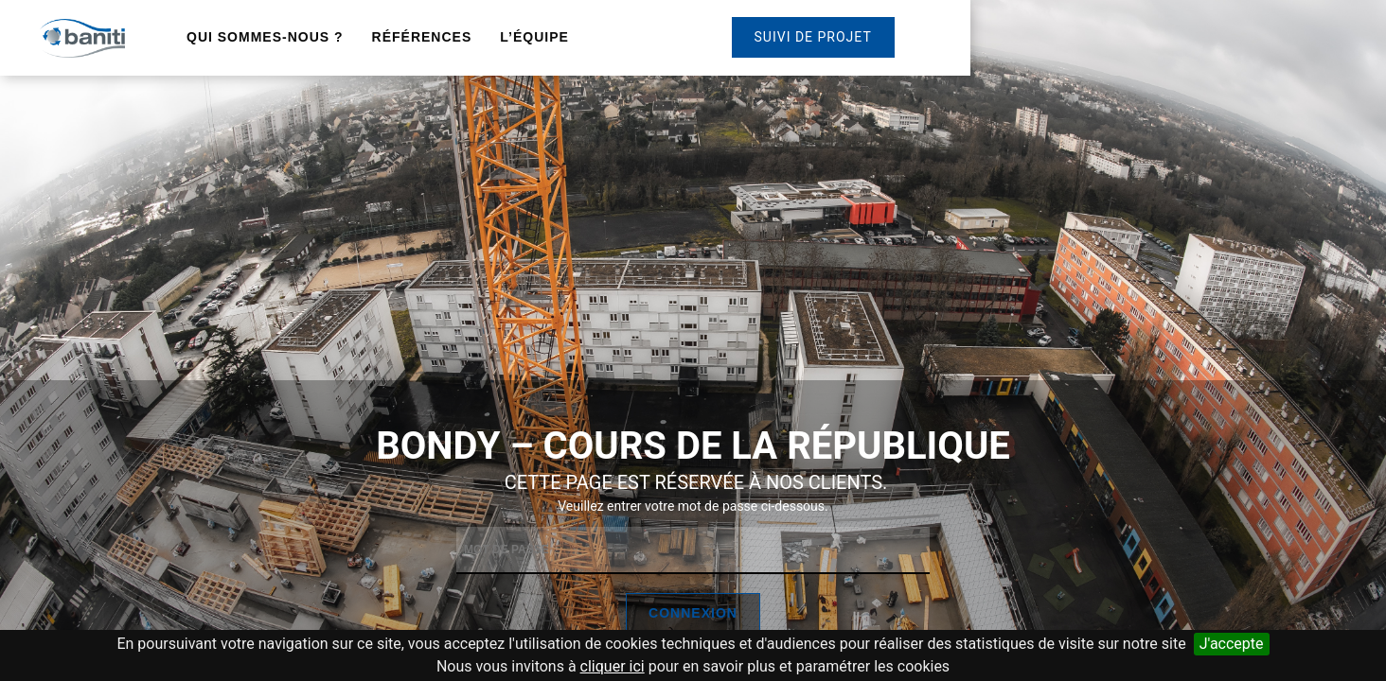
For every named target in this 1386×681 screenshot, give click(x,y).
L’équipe (534, 36)
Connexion (693, 612)
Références (422, 36)
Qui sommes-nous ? (265, 36)
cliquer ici (612, 666)
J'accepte (1231, 644)
